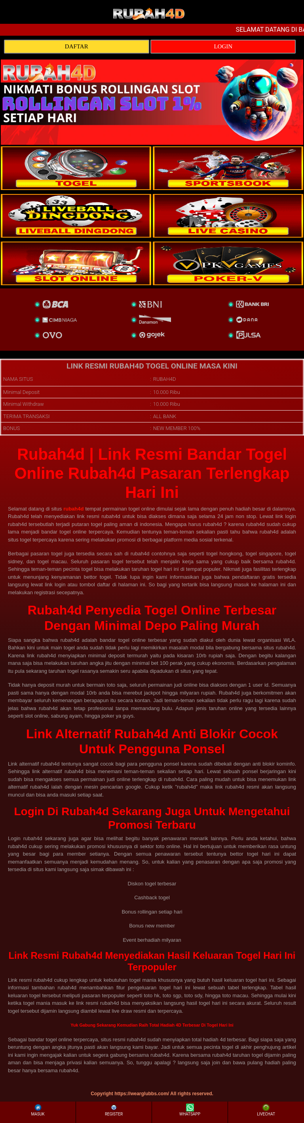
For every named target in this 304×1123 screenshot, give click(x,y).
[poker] (76, 263)
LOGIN (223, 46)
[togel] (76, 168)
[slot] (228, 168)
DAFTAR (76, 46)
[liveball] (228, 263)
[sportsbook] (76, 216)
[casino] (228, 216)
